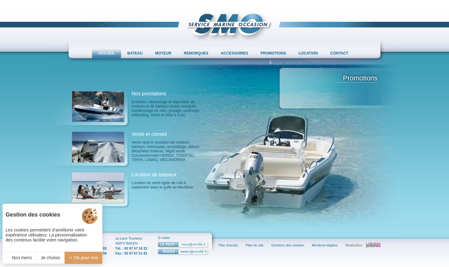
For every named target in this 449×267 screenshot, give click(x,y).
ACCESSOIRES (234, 53)
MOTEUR (163, 53)
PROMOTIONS (273, 53)
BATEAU (134, 53)
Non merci (19, 257)
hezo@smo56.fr (182, 245)
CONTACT (339, 53)
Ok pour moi (83, 257)
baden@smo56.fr (182, 252)
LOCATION (308, 53)
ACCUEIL (106, 53)
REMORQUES (196, 53)
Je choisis (50, 257)
